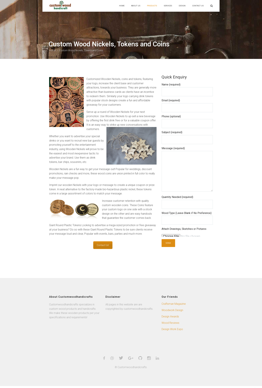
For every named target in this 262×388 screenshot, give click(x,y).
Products (152, 6)
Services (168, 6)
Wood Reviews (170, 324)
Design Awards (170, 318)
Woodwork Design (172, 312)
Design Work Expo (172, 331)
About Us (135, 6)
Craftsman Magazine (174, 305)
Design (182, 6)
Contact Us (198, 6)
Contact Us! (103, 247)
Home (121, 6)
